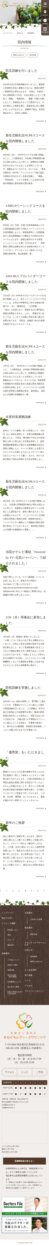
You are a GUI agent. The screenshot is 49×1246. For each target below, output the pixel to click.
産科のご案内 (12, 965)
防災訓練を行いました (22, 70)
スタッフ (10, 940)
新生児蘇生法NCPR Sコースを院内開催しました (25, 138)
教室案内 (28, 928)
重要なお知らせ (18, 55)
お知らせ (28, 950)
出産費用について (14, 982)
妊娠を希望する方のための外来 (15, 992)
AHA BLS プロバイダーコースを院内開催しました (25, 278)
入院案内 (28, 913)
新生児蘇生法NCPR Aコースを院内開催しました (25, 349)
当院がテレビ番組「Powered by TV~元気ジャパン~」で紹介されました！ (26, 557)
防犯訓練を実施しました (23, 687)
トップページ (7, 913)
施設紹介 (10, 945)
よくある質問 (30, 970)
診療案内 (6, 953)
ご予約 (39, 1072)
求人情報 (28, 975)
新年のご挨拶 (15, 822)
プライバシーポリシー (34, 991)
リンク (27, 981)
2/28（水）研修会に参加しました (26, 620)
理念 (9, 935)
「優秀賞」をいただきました (25, 755)
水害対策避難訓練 (18, 417)
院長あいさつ (12, 930)
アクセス (28, 986)
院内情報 (33, 55)
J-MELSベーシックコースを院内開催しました (25, 208)
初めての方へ (7, 918)
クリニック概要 (8, 923)
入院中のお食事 (36, 919)
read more (40, 121)
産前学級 (33, 934)
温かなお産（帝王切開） (12, 976)
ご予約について (13, 960)
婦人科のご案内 (13, 987)
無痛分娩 (10, 970)
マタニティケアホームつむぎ (35, 944)
